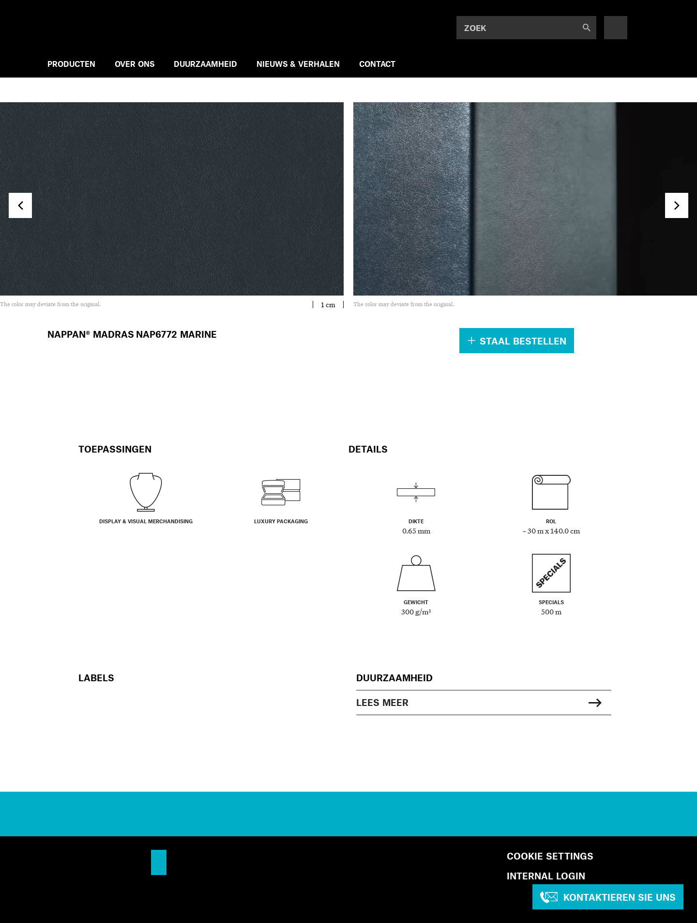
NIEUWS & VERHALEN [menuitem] (298, 63)
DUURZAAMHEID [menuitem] (205, 63)
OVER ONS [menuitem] (134, 63)
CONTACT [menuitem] (377, 63)
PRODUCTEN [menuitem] (71, 63)
